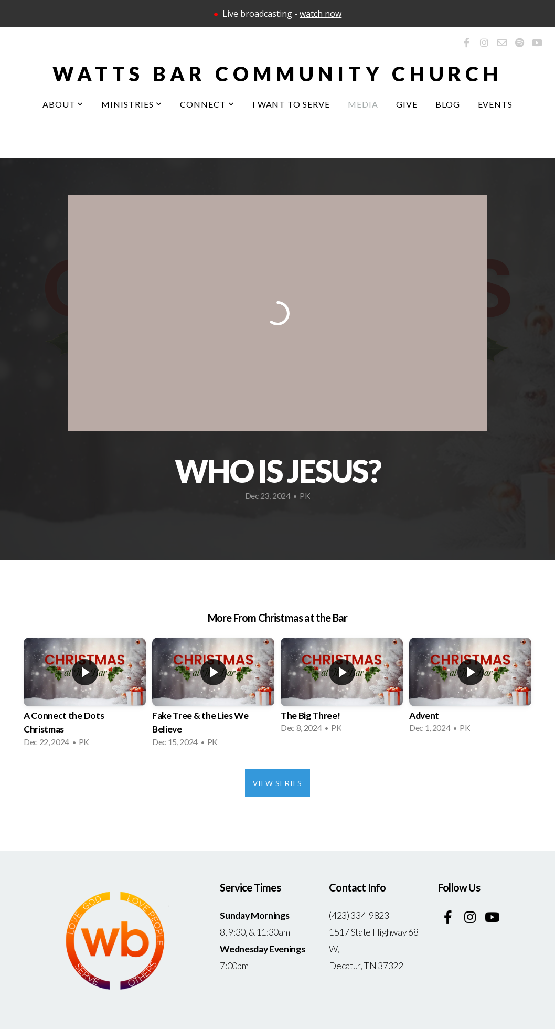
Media (363, 104)
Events (495, 104)
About (63, 104)
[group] (85, 696)
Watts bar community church (277, 73)
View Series (277, 783)
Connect (207, 104)
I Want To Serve (291, 104)
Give (407, 104)
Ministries (131, 104)
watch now (320, 13)
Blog (447, 104)
